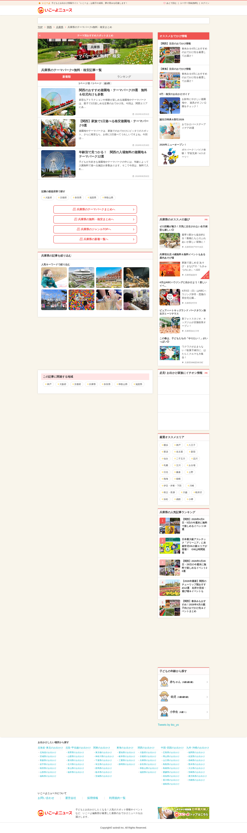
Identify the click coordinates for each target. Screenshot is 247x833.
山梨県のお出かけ (76, 756)
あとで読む (171, 3)
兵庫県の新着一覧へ (94, 239)
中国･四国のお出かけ (172, 747)
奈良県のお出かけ (148, 764)
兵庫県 (91, 384)
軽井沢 (197, 492)
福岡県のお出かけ (196, 752)
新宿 (192, 451)
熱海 (164, 479)
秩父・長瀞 (168, 492)
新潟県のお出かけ (76, 760)
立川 (177, 465)
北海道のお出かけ (48, 752)
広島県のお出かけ (171, 752)
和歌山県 (121, 384)
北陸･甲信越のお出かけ (78, 747)
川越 (184, 492)
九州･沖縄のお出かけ (197, 747)
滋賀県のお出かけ (148, 772)
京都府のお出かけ (148, 756)
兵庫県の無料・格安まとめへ (94, 219)
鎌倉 (177, 472)
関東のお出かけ (101, 747)
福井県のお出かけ (76, 772)
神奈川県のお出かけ (104, 756)
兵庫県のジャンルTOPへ (94, 229)
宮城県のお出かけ (48, 756)
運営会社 (70, 797)
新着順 (66, 76)
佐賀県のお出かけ (196, 756)
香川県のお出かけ (171, 780)
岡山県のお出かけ (171, 756)
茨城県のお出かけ (103, 776)
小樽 (189, 499)
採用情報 (92, 797)
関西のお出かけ (146, 747)
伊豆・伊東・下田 (171, 485)
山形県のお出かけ (48, 772)
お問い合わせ (46, 797)
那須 (164, 451)
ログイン (205, 3)
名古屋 (178, 451)
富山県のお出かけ (76, 768)
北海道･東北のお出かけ (50, 747)
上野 (189, 472)
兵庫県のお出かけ (148, 760)
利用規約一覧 (117, 797)
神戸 (48, 384)
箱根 (177, 479)
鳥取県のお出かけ (171, 764)
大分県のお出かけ (196, 768)
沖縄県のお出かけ (196, 780)
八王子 (190, 445)
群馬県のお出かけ (103, 768)
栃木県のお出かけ (103, 772)
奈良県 (106, 384)
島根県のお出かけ (171, 768)
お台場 (190, 465)
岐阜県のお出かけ (127, 756)
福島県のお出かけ (48, 776)
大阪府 (61, 384)
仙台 (164, 458)
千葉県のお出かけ (103, 760)
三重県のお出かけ (127, 760)
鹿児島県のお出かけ (197, 776)
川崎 (190, 485)
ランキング (124, 76)
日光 (164, 472)
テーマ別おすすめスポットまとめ (95, 35)
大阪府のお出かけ (148, 752)
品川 (194, 458)
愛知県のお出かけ (127, 752)
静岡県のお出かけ (127, 764)
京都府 (76, 384)
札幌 (164, 465)
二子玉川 (179, 458)
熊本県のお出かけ (196, 764)
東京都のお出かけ (103, 752)
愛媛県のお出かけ (171, 772)
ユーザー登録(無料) (189, 3)
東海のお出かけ (125, 747)
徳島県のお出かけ (171, 784)
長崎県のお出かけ (196, 760)
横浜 (164, 445)
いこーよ (46, 3)
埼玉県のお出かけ (103, 764)
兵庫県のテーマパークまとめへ (94, 209)
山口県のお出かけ (171, 760)
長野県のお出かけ (76, 752)
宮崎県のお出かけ (196, 772)
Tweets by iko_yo (168, 724)
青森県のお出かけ (48, 760)
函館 (177, 499)
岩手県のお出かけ (48, 764)
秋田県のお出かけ (48, 768)
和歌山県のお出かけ (149, 768)
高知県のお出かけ (171, 776)
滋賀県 (137, 384)
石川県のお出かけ (76, 764)
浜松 (164, 499)
